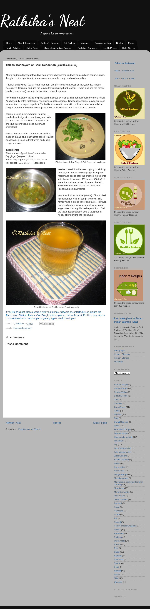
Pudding (118, 537)
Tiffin (116, 578)
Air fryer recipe (121, 384)
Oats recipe (119, 496)
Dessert (117, 414)
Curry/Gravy (119, 407)
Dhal (116, 418)
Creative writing (103, 43)
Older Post (100, 422)
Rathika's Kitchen (49, 43)
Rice (116, 548)
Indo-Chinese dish (122, 448)
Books (119, 43)
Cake (116, 399)
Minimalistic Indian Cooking (58, 48)
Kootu (117, 463)
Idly (115, 444)
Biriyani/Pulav (120, 392)
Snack (117, 563)
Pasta (117, 507)
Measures (118, 361)
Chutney (118, 403)
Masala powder (121, 478)
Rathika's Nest (42, 20)
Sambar (117, 556)
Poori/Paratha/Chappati (125, 526)
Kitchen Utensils (121, 358)
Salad (117, 552)
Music (131, 43)
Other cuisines (121, 499)
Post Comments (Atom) (29, 429)
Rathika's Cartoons (87, 48)
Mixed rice (119, 488)
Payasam (118, 511)
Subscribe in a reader (125, 78)
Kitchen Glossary (122, 354)
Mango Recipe (121, 474)
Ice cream (118, 441)
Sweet (117, 574)
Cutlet (117, 410)
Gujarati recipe (121, 433)
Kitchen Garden (121, 459)
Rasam (117, 544)
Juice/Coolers (120, 456)
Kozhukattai (119, 467)
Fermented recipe (122, 429)
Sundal (117, 571)
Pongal (117, 522)
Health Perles (110, 48)
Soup (116, 567)
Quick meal (119, 541)
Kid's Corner (128, 48)
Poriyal (117, 529)
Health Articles (12, 48)
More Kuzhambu (122, 492)
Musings (84, 43)
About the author (26, 43)
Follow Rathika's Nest (124, 71)
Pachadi (118, 503)
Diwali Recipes (121, 422)
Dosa (116, 426)
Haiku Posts (32, 48)
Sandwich (118, 559)
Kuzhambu (119, 470)
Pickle (117, 514)
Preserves (119, 533)
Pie (115, 518)
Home (9, 43)
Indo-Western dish (122, 452)
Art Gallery (69, 43)
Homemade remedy (22, 328)
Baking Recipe (121, 388)
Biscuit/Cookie (121, 396)
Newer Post (13, 422)
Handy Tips (119, 350)
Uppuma (118, 582)
